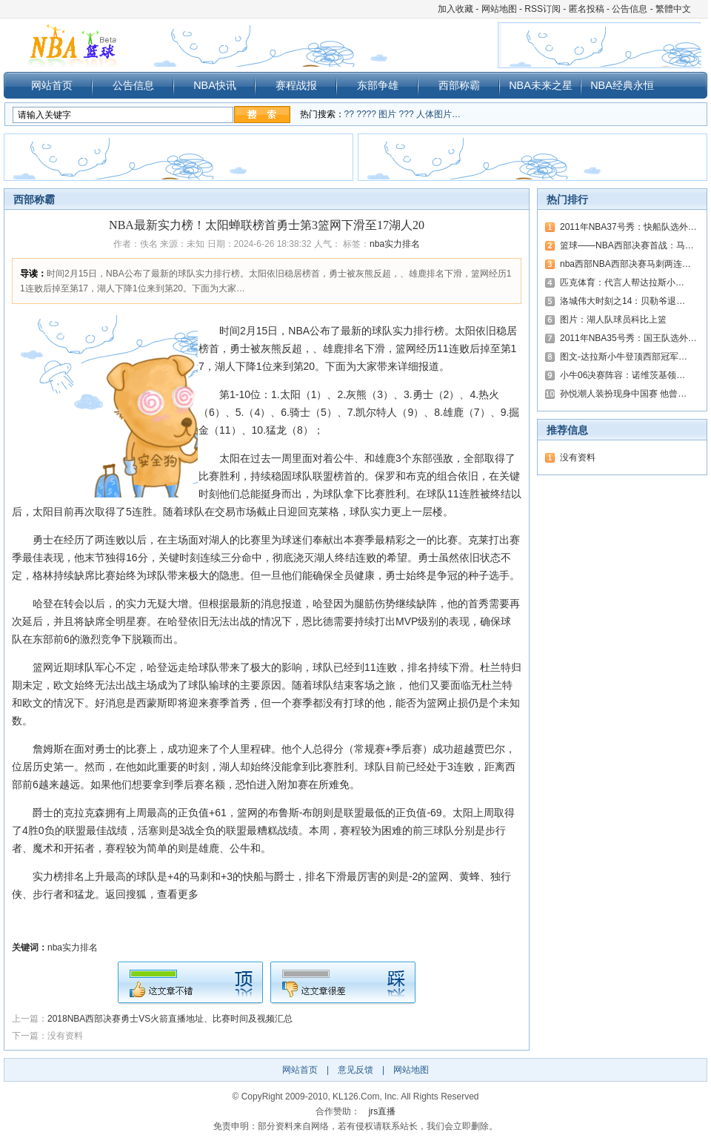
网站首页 (52, 85)
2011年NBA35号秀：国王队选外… (628, 338)
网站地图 (499, 9)
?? (349, 114)
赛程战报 (296, 85)
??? (406, 114)
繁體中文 (673, 9)
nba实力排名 (395, 244)
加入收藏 (455, 9)
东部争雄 (377, 85)
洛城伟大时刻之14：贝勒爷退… (622, 301)
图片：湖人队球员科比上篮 (613, 319)
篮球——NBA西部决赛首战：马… (627, 245)
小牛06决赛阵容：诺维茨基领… (622, 375)
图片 (387, 114)
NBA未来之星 (541, 85)
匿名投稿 (586, 9)
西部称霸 (459, 85)
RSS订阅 (542, 9)
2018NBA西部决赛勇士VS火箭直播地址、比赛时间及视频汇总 (170, 1018)
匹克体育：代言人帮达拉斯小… (622, 282)
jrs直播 (382, 1111)
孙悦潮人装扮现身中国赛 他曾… (623, 393)
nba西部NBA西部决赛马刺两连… (625, 264)
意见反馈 (355, 1070)
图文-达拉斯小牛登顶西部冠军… (623, 356)
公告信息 (629, 9)
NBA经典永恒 (622, 85)
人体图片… (438, 114)
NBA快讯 (214, 85)
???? (366, 114)
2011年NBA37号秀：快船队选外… (628, 227)
